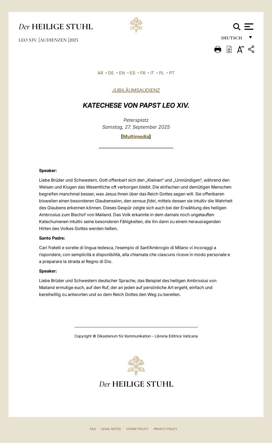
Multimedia (136, 136)
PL (161, 73)
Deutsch (233, 39)
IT (152, 73)
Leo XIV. (28, 40)
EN (122, 73)
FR (142, 73)
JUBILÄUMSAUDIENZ (136, 90)
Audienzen (54, 40)
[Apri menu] (248, 26)
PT (172, 73)
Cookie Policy (137, 429)
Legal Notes (111, 429)
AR (100, 73)
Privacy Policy (165, 429)
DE (111, 73)
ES (132, 73)
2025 (73, 40)
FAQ (93, 429)
